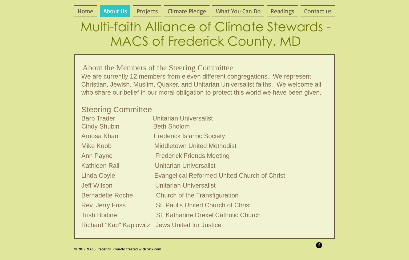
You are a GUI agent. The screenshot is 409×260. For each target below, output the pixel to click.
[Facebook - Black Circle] (319, 245)
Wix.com (154, 249)
